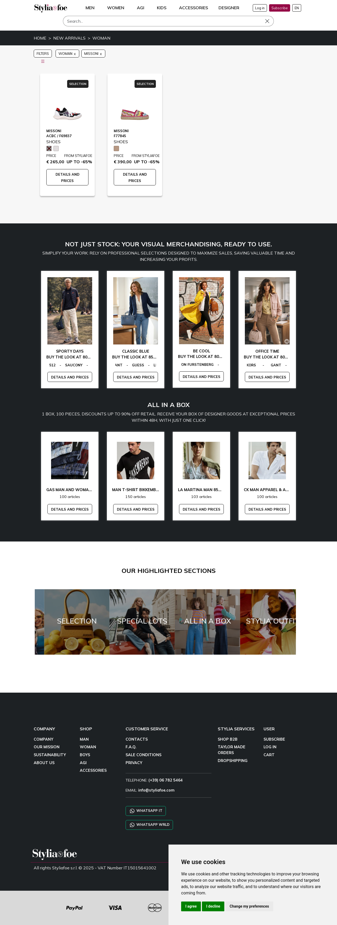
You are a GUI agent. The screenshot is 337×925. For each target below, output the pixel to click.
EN (297, 8)
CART (269, 755)
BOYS (85, 755)
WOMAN (101, 38)
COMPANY (43, 739)
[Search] (168, 21)
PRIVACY (134, 762)
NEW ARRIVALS (69, 38)
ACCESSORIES (93, 770)
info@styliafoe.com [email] (156, 790)
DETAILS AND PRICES (70, 377)
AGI (83, 762)
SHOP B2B (227, 739)
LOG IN (270, 747)
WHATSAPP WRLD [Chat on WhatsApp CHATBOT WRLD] (149, 825)
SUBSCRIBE (274, 739)
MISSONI (93, 53)
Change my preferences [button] (249, 906)
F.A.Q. (131, 747)
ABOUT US (44, 762)
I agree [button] (191, 906)
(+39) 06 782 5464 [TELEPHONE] (165, 780)
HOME (40, 38)
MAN (84, 739)
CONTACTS (137, 739)
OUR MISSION (47, 747)
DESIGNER (229, 7)
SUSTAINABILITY (50, 755)
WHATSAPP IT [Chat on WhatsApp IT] (145, 811)
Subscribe (279, 8)
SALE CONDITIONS (143, 755)
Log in (260, 8)
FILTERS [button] (43, 54)
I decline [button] (213, 906)
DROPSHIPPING (232, 760)
